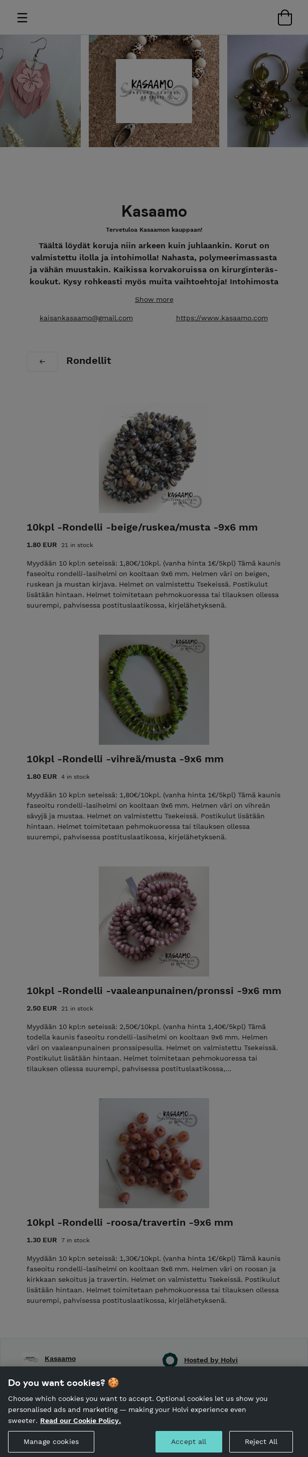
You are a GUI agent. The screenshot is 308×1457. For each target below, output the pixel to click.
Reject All (261, 1446)
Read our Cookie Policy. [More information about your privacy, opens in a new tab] (80, 1424)
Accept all (188, 1446)
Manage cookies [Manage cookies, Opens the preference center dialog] (51, 1446)
